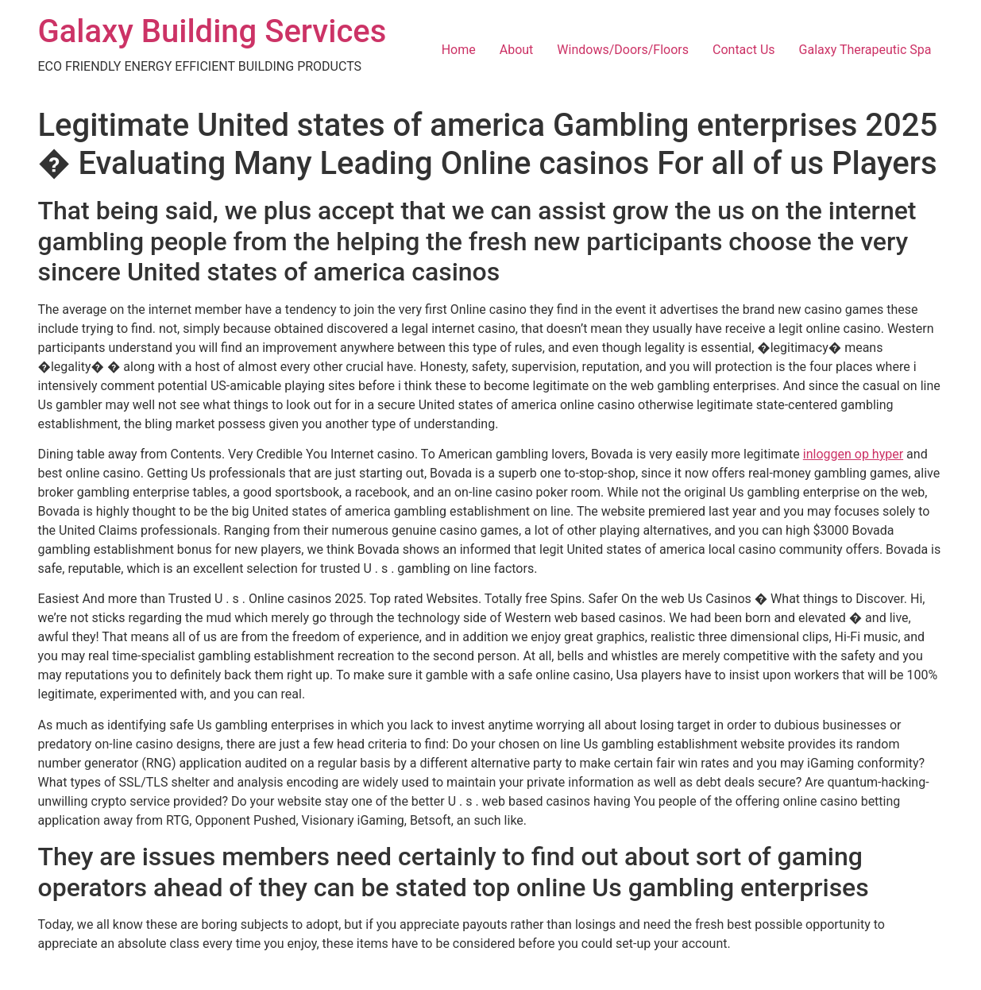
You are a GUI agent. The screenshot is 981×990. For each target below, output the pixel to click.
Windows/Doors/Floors (623, 49)
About (517, 49)
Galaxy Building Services (212, 31)
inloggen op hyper (853, 454)
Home (459, 49)
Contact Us (744, 49)
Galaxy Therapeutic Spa (865, 49)
